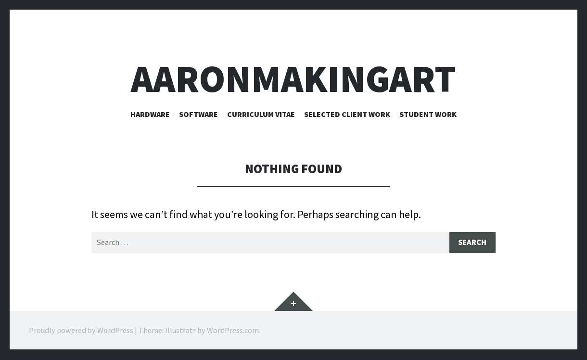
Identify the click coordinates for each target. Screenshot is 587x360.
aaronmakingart (293, 79)
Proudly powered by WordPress (81, 331)
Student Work (428, 114)
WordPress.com (233, 331)
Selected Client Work (347, 114)
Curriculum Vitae (261, 114)
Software (198, 114)
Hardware (150, 114)
